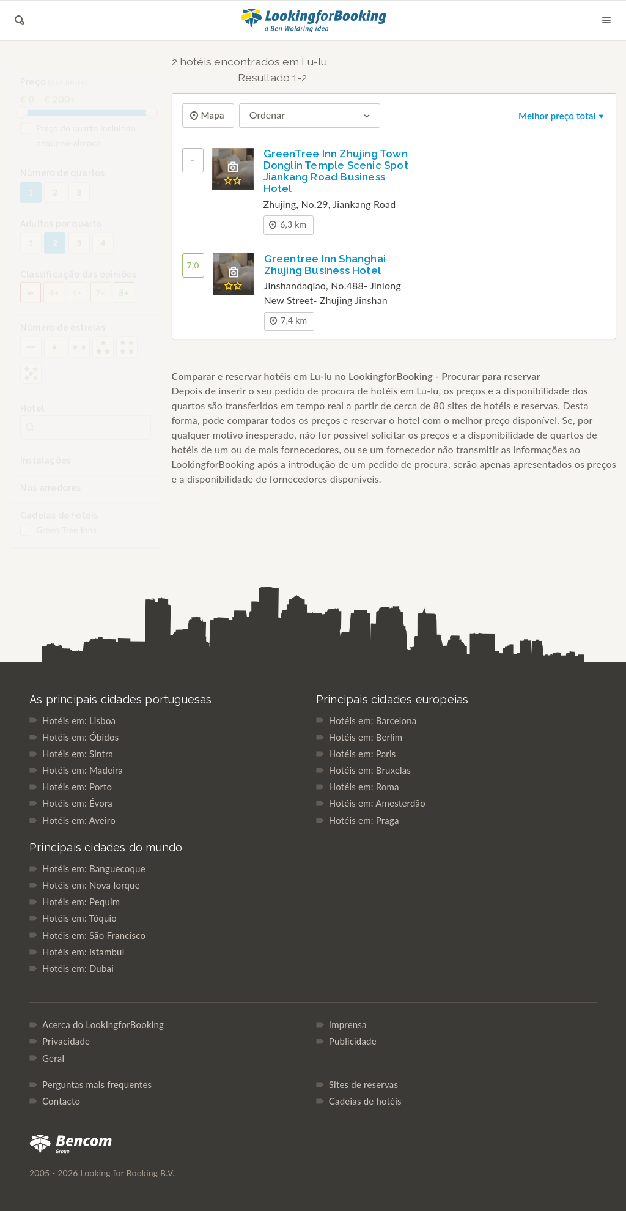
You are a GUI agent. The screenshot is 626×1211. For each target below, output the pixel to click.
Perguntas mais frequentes (97, 1084)
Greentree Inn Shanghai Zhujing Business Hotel (325, 264)
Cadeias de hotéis (365, 1100)
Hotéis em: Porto (77, 786)
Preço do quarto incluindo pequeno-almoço (78, 143)
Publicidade (353, 1040)
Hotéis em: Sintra (77, 753)
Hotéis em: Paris (362, 753)
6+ (77, 300)
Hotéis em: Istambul (83, 951)
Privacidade (66, 1040)
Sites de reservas (363, 1084)
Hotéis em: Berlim (365, 737)
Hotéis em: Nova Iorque (91, 885)
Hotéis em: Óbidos (80, 737)
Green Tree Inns (58, 538)
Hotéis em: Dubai (78, 968)
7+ (100, 300)
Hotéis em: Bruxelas (370, 770)
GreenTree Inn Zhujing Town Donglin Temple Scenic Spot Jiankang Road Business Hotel (335, 170)
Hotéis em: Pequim (81, 901)
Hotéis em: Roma (364, 786)
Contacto (61, 1100)
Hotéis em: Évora (77, 803)
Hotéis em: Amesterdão (377, 803)
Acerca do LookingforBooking (103, 1024)
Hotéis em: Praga (364, 820)
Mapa (212, 115)
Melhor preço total (562, 115)
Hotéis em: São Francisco (93, 935)
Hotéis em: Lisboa (79, 720)
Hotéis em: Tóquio (79, 918)
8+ (124, 300)
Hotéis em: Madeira (82, 770)
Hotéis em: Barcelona (373, 720)
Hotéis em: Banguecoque (93, 868)
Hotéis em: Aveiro (79, 820)
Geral (53, 1058)
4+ (54, 300)
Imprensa (348, 1024)
